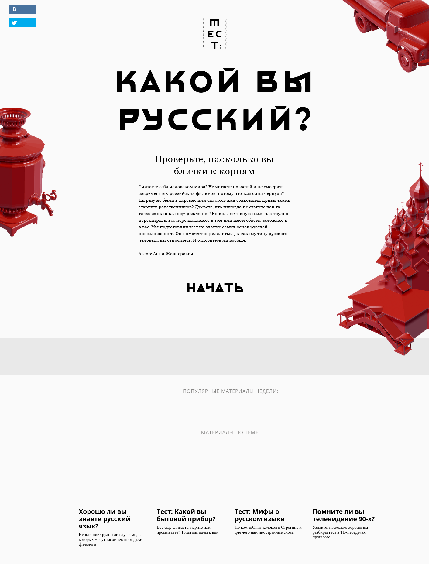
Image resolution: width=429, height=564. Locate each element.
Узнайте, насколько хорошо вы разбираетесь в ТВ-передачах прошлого (340, 532)
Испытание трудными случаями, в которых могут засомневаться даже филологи (110, 539)
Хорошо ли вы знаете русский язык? (104, 518)
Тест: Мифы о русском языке (259, 514)
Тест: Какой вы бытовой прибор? (186, 514)
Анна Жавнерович (173, 254)
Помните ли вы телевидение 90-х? (344, 514)
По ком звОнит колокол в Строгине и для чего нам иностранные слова (268, 530)
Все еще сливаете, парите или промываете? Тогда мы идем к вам (188, 530)
